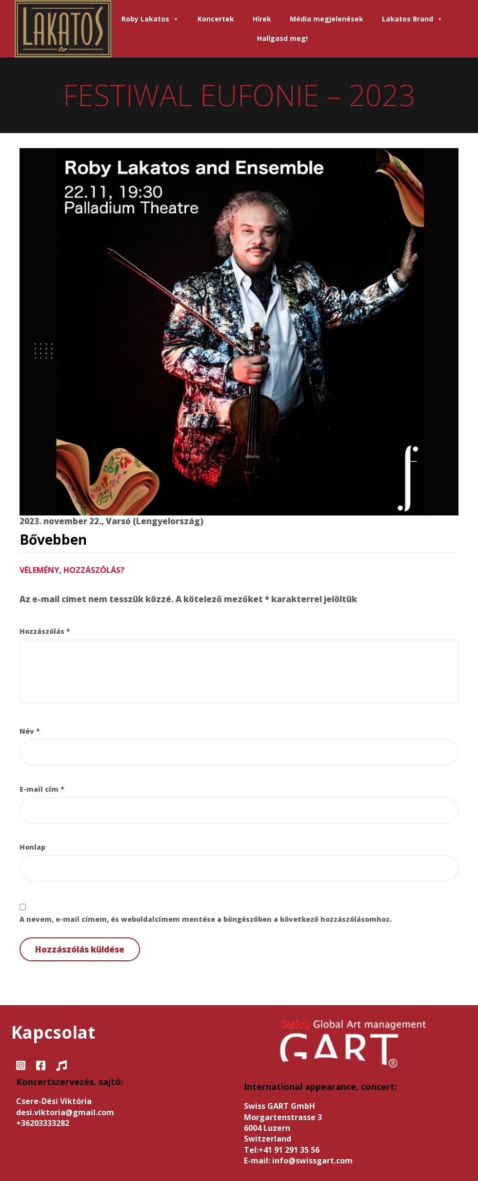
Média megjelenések (326, 18)
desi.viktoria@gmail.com (65, 1112)
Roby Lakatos (150, 19)
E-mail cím (42, 789)
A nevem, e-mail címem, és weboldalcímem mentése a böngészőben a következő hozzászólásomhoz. (206, 919)
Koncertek (216, 18)
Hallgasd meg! (282, 38)
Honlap (32, 847)
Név (30, 731)
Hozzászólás (45, 631)
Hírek (262, 18)
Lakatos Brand (412, 19)
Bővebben (53, 539)
